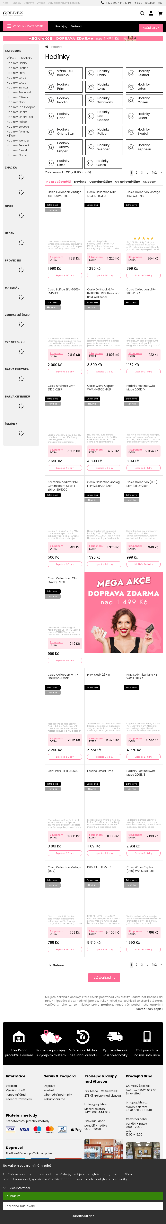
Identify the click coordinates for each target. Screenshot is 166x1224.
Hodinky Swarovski (19, 92)
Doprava (29, 3)
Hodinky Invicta (17, 87)
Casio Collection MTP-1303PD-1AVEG (102, 194)
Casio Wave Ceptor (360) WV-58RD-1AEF (141, 866)
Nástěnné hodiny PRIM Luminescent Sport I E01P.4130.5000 (63, 484)
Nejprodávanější (58, 181)
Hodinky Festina (18, 68)
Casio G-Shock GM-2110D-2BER (61, 386)
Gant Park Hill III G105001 (63, 768)
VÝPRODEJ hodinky (19, 58)
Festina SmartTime (100, 768)
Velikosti (76, 26)
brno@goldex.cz (137, 1099)
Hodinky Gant (16, 102)
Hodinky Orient (17, 112)
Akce (5, 3)
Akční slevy (151, 28)
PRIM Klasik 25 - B (98, 672)
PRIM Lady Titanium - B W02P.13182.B (142, 674)
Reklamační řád (54, 1096)
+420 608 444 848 (139, 1107)
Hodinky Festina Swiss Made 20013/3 (141, 770)
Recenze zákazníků (19, 1096)
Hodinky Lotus (16, 83)
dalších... (104, 974)
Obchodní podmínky (58, 1091)
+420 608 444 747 (114, 3)
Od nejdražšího (100, 181)
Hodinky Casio (17, 63)
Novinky (80, 181)
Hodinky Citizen (17, 97)
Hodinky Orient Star (20, 117)
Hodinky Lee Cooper (21, 107)
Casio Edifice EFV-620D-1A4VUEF (64, 291)
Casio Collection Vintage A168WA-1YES (141, 194)
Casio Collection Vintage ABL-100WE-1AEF (65, 194)
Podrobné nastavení (20, 1206)
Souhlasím (13, 1196)
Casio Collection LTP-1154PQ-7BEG (62, 578)
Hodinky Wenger (18, 140)
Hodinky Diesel (17, 150)
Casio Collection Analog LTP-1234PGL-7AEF (103, 482)
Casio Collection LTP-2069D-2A (141, 291)
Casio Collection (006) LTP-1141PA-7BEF (142, 482)
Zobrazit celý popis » (149, 1005)
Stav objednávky (58, 3)
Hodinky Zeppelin (19, 145)
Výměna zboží (15, 1087)
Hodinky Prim (16, 73)
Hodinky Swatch (18, 127)
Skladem (149, 181)
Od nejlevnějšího (127, 181)
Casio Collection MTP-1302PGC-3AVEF (63, 674)
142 (154, 173)
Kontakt (49, 1087)
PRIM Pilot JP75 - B (99, 864)
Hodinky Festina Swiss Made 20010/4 (141, 386)
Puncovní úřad (16, 1091)
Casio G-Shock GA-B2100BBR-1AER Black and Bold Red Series (103, 292)
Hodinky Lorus (16, 78)
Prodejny (61, 26)
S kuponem (56, 256)
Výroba (41, 3)
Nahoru (56, 962)
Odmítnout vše (83, 1216)
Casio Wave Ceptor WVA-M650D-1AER (100, 386)
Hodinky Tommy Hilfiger (18, 134)
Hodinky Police (17, 122)
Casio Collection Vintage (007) (65, 866)
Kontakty (75, 3)
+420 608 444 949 (97, 1108)
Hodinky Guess (17, 155)
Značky (17, 3)
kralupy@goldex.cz (97, 1101)
